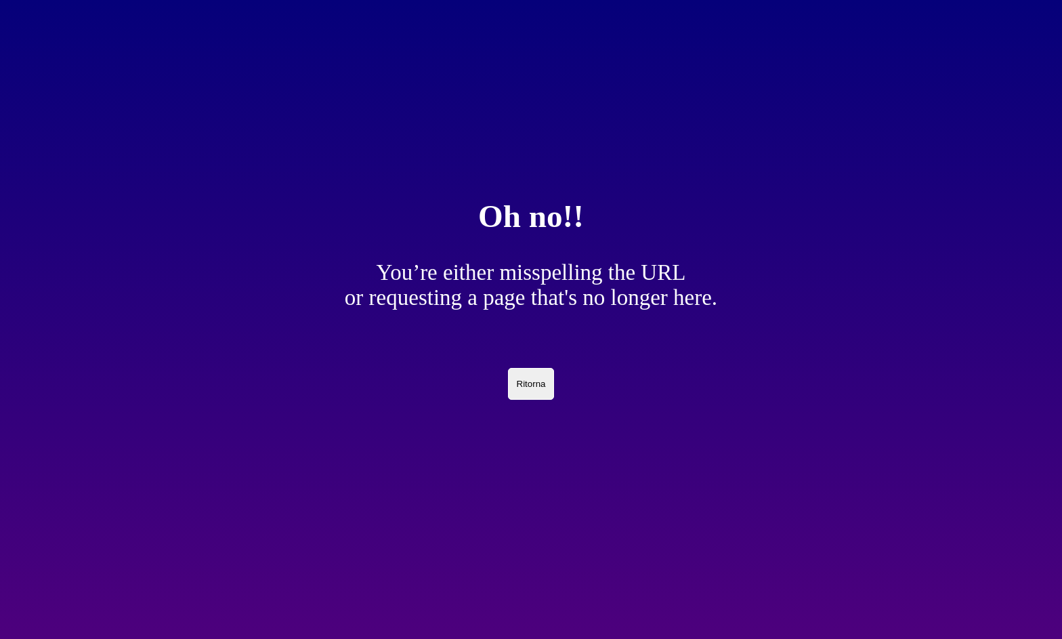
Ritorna (531, 384)
